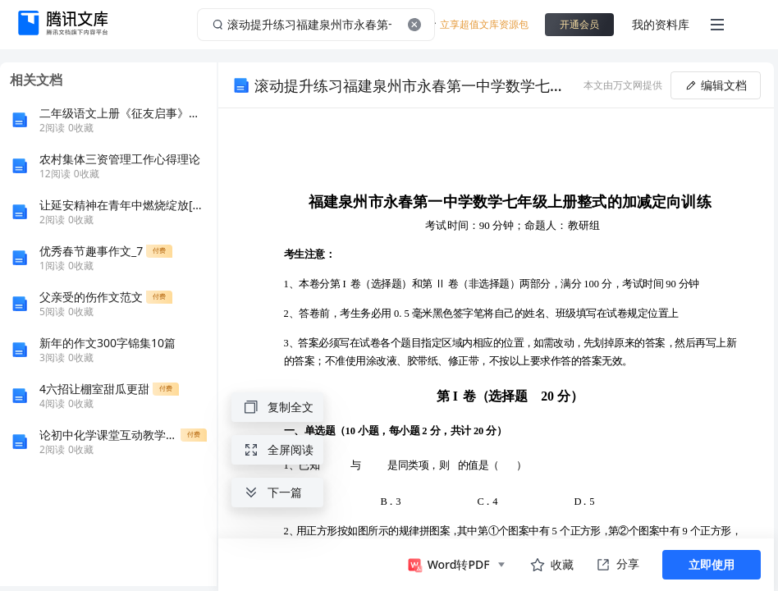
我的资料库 (660, 24)
